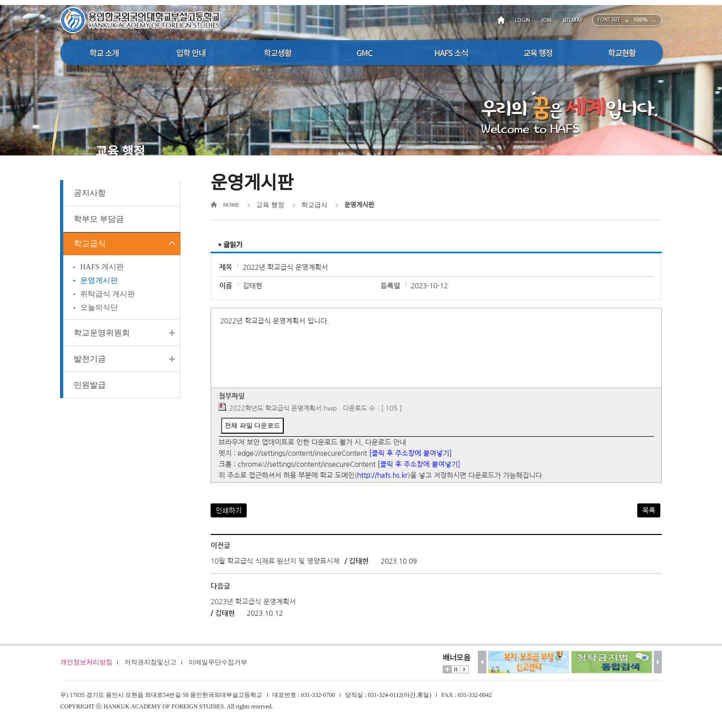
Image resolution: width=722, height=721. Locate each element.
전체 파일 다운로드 (252, 425)
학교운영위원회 (102, 335)
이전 (482, 662)
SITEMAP (573, 20)
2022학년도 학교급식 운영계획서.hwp (283, 408)
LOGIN (522, 20)
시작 (464, 669)
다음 (658, 662)
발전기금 (90, 361)
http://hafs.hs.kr (382, 475)
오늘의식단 (99, 310)
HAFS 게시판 (102, 270)
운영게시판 (99, 283)
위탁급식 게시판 (107, 297)
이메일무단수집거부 (218, 662)
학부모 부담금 (99, 219)
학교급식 (90, 245)
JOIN (546, 20)
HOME (502, 20)
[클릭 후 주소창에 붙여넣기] (410, 453)
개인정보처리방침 (86, 662)
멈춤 (455, 669)
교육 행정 (270, 205)
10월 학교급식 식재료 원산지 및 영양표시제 (275, 561)
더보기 (447, 669)
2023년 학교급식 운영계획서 (253, 601)
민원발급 (90, 388)
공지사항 (90, 193)
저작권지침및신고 (150, 662)
